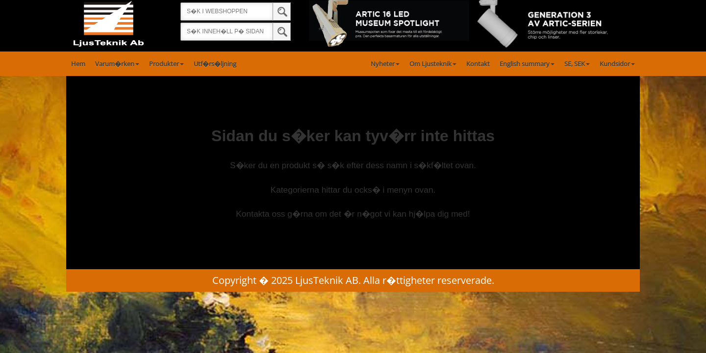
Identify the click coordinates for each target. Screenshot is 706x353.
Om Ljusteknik (432, 63)
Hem (78, 63)
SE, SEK (577, 63)
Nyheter (385, 63)
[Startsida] (109, 25)
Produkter (166, 63)
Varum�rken (117, 63)
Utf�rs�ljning (215, 63)
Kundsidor (617, 63)
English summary (527, 63)
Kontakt (478, 63)
